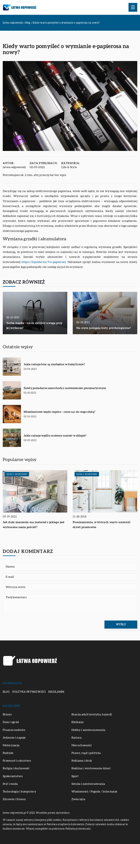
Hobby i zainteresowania (88, 730)
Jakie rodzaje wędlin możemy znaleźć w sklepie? (55, 435)
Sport (75, 776)
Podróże (8, 753)
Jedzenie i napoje (14, 737)
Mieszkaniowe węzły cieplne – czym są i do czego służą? (59, 412)
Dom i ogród (11, 722)
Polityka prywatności (29, 692)
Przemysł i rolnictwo (17, 760)
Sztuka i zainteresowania (88, 783)
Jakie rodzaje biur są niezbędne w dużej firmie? (54, 364)
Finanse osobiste (14, 730)
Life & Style (69, 167)
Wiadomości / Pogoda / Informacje (94, 791)
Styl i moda (10, 783)
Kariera (76, 737)
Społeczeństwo (13, 776)
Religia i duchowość (16, 768)
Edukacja (77, 722)
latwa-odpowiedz (14, 167)
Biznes (7, 714)
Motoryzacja (11, 745)
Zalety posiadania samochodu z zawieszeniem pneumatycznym (65, 388)
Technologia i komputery (19, 791)
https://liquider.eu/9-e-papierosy (44, 262)
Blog (6, 692)
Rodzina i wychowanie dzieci (91, 768)
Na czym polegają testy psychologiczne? (103, 328)
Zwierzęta (78, 799)
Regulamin (56, 692)
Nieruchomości (81, 745)
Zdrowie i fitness (14, 799)
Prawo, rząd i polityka (86, 753)
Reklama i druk (81, 760)
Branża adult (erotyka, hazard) (91, 714)
